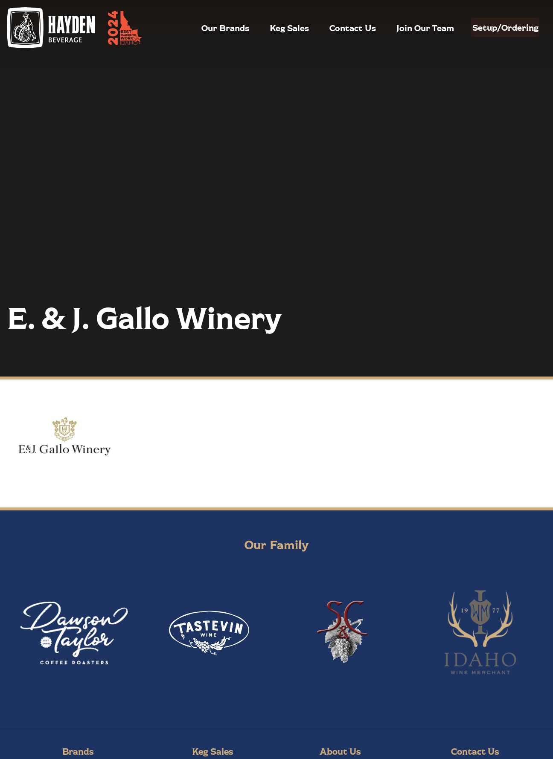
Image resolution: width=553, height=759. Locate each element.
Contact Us (334, 28)
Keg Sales (271, 28)
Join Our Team (407, 28)
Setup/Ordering (496, 27)
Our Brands (207, 28)
